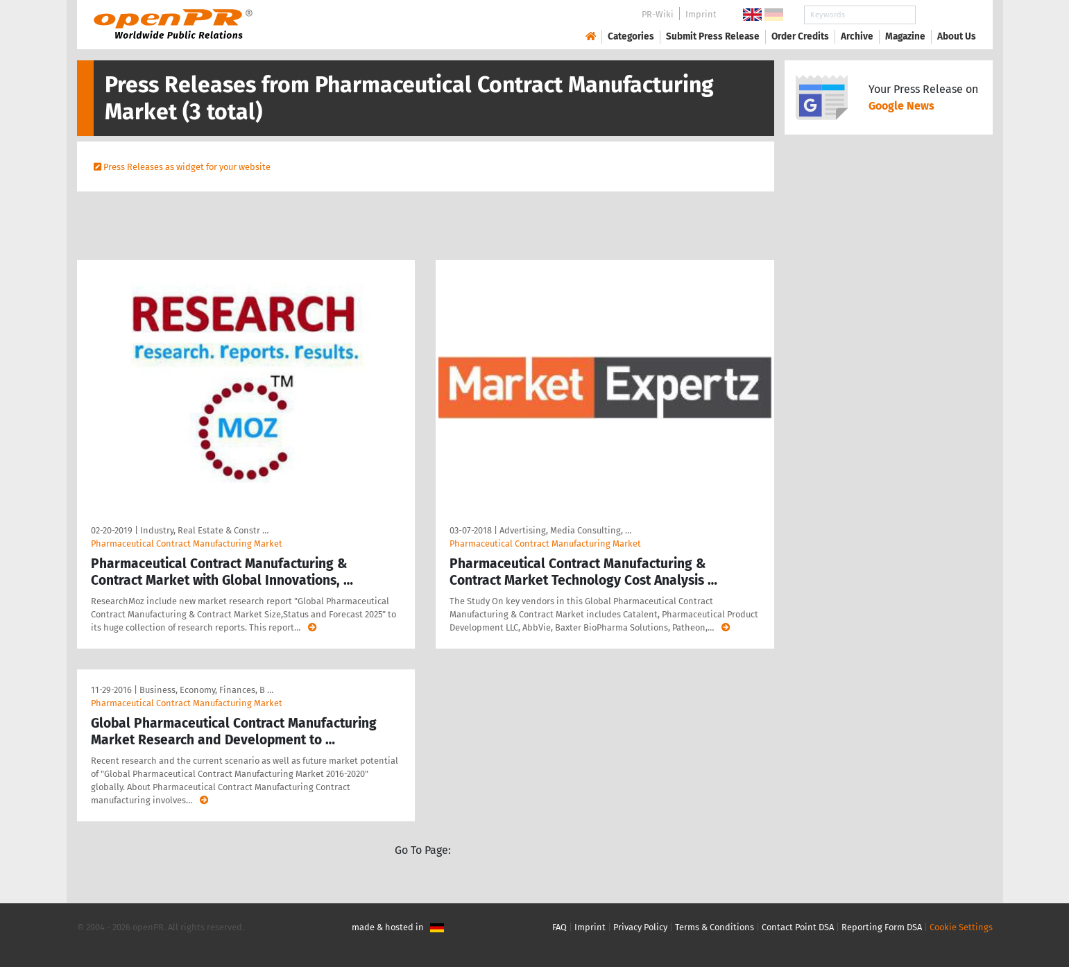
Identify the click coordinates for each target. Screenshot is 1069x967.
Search (945, 15)
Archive (857, 36)
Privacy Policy (640, 927)
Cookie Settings (961, 927)
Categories (631, 36)
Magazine (905, 36)
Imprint (701, 14)
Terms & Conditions (714, 927)
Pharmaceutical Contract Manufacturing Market (186, 543)
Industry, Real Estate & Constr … (204, 530)
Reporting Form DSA (881, 927)
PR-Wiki (658, 14)
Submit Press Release (713, 36)
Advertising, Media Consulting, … (565, 530)
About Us (956, 36)
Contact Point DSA (798, 927)
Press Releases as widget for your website (187, 167)
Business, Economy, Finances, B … (206, 690)
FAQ (559, 927)
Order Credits (800, 36)
